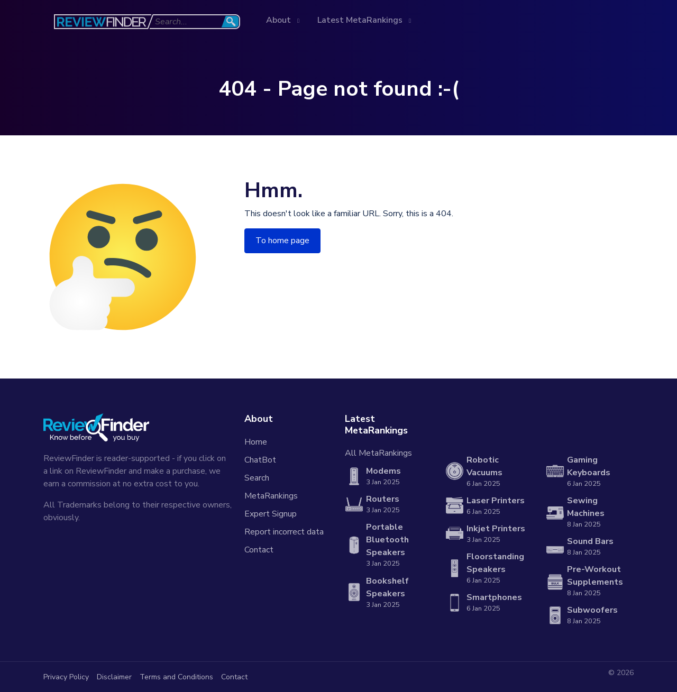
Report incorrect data (284, 532)
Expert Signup (270, 514)
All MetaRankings (378, 453)
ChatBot (260, 460)
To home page (282, 240)
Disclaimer (114, 677)
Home (255, 442)
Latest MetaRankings (361, 20)
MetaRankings (271, 496)
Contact (258, 550)
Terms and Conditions (176, 677)
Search (256, 478)
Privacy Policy (66, 677)
